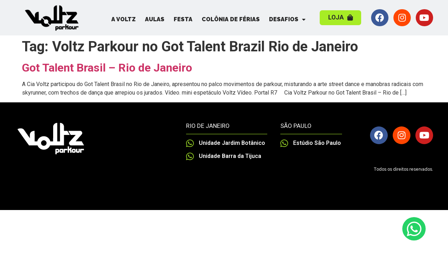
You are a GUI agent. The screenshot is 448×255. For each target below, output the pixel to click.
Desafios (287, 19)
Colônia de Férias (231, 19)
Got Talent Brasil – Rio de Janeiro (107, 67)
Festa (183, 19)
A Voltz (123, 19)
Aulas (154, 19)
